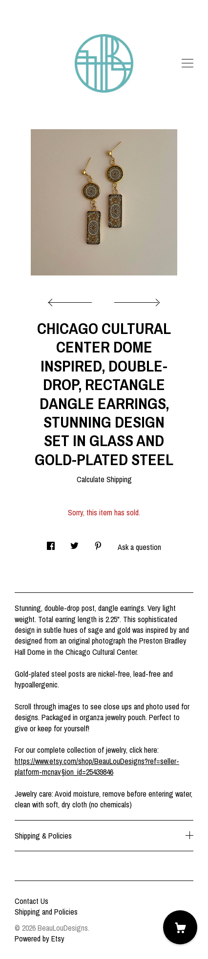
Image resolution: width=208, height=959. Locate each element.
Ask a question (139, 547)
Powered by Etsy (39, 938)
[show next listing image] (135, 299)
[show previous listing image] (72, 299)
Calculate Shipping (104, 479)
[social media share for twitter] (74, 542)
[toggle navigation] (187, 63)
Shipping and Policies (46, 911)
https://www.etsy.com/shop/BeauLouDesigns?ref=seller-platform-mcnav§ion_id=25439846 (97, 766)
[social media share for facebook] (51, 542)
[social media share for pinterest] (98, 542)
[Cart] (180, 927)
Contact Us (31, 901)
